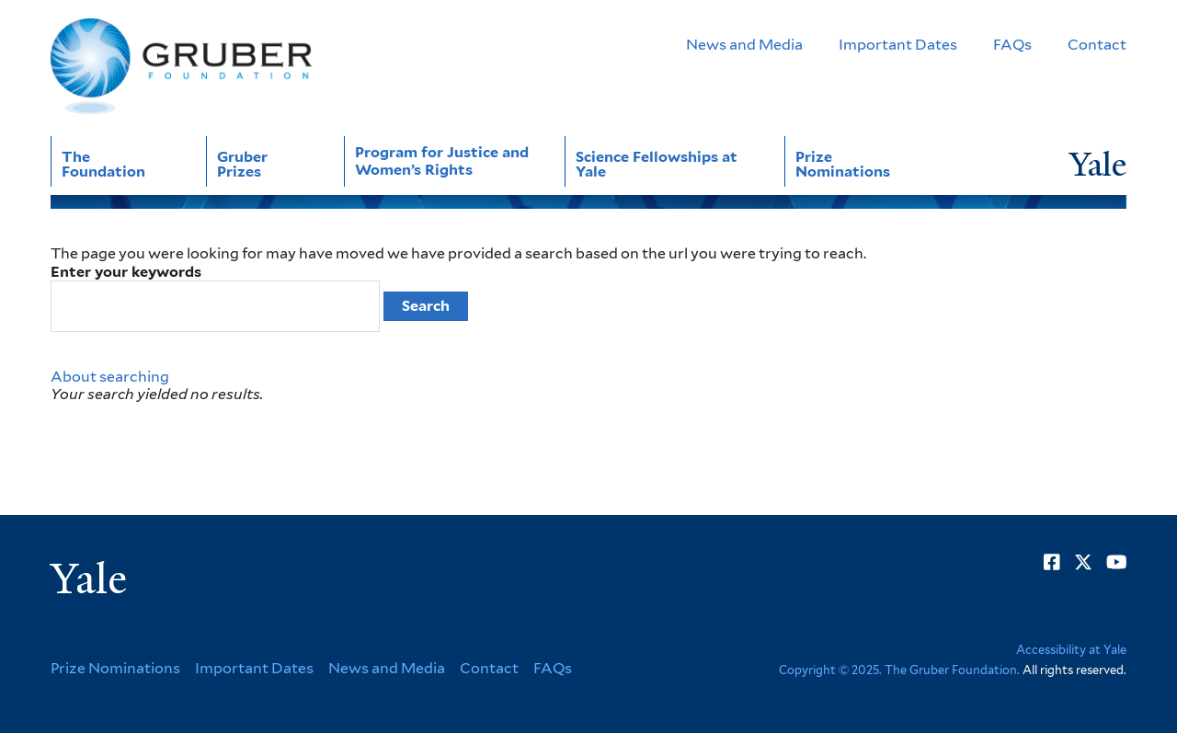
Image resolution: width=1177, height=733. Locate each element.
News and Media (744, 44)
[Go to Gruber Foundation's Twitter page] (1083, 562)
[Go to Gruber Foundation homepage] (181, 66)
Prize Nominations (842, 164)
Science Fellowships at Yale (656, 164)
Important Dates (898, 44)
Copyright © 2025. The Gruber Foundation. (899, 670)
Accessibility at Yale (1071, 650)
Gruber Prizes (242, 164)
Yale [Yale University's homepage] (89, 579)
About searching (110, 376)
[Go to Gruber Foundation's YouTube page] (1116, 562)
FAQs (1012, 44)
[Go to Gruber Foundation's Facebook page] (1052, 562)
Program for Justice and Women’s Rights (442, 160)
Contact (1097, 44)
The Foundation (103, 164)
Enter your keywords (126, 272)
